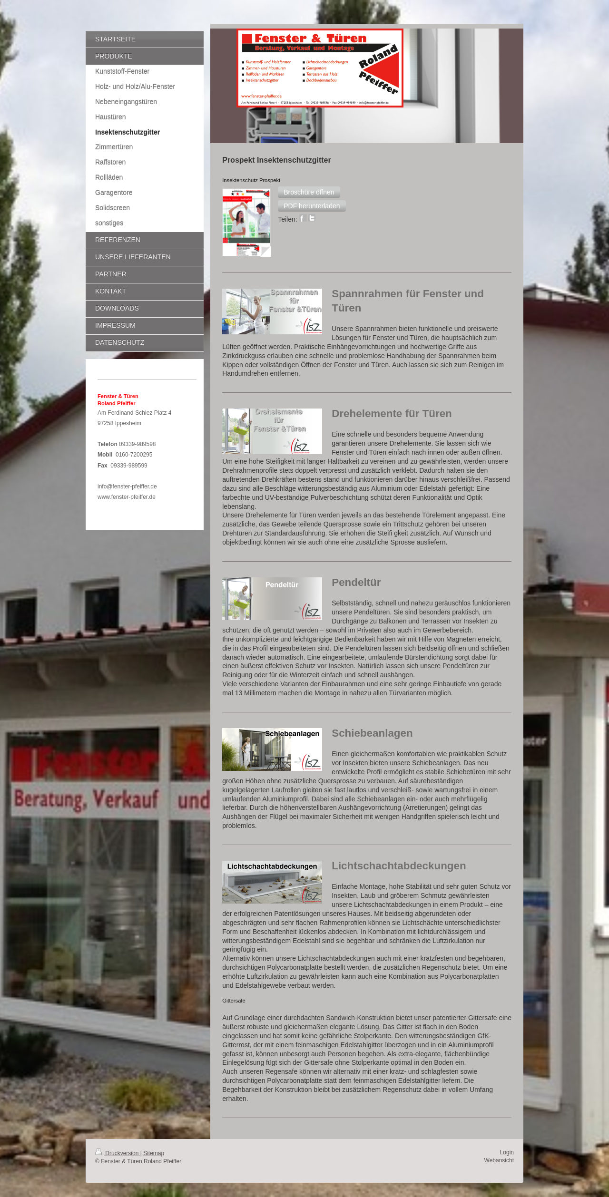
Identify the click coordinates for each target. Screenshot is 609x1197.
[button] (309, 192)
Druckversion (117, 1153)
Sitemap (153, 1153)
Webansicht (499, 1160)
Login (507, 1152)
